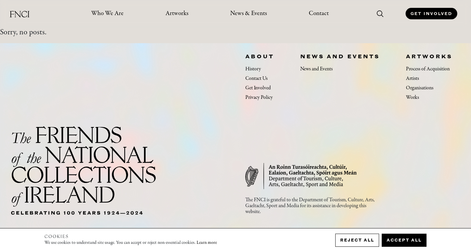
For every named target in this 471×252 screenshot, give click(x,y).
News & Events (248, 13)
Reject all (357, 240)
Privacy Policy (259, 97)
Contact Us (256, 78)
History (253, 69)
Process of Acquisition (428, 69)
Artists (412, 78)
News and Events (340, 56)
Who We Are (107, 13)
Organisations (419, 88)
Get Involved (431, 13)
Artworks (177, 13)
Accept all (404, 240)
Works (412, 97)
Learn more (207, 243)
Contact (319, 13)
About (259, 56)
